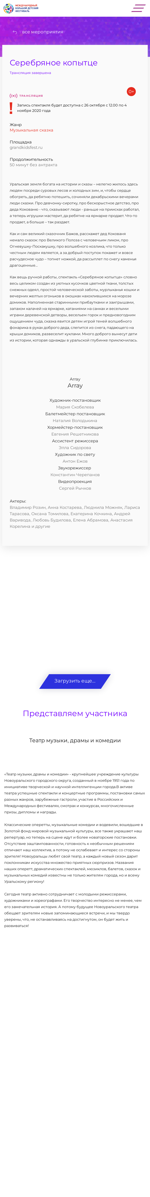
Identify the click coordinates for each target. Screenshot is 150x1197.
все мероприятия (42, 32)
